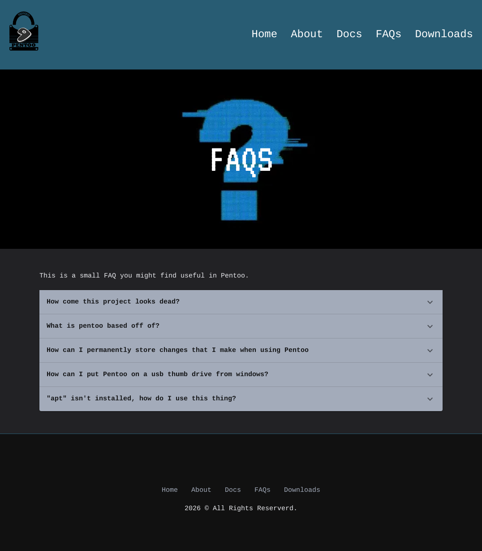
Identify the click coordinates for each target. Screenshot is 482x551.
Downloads (444, 34)
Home (265, 34)
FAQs (389, 34)
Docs (349, 34)
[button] (241, 302)
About (307, 34)
